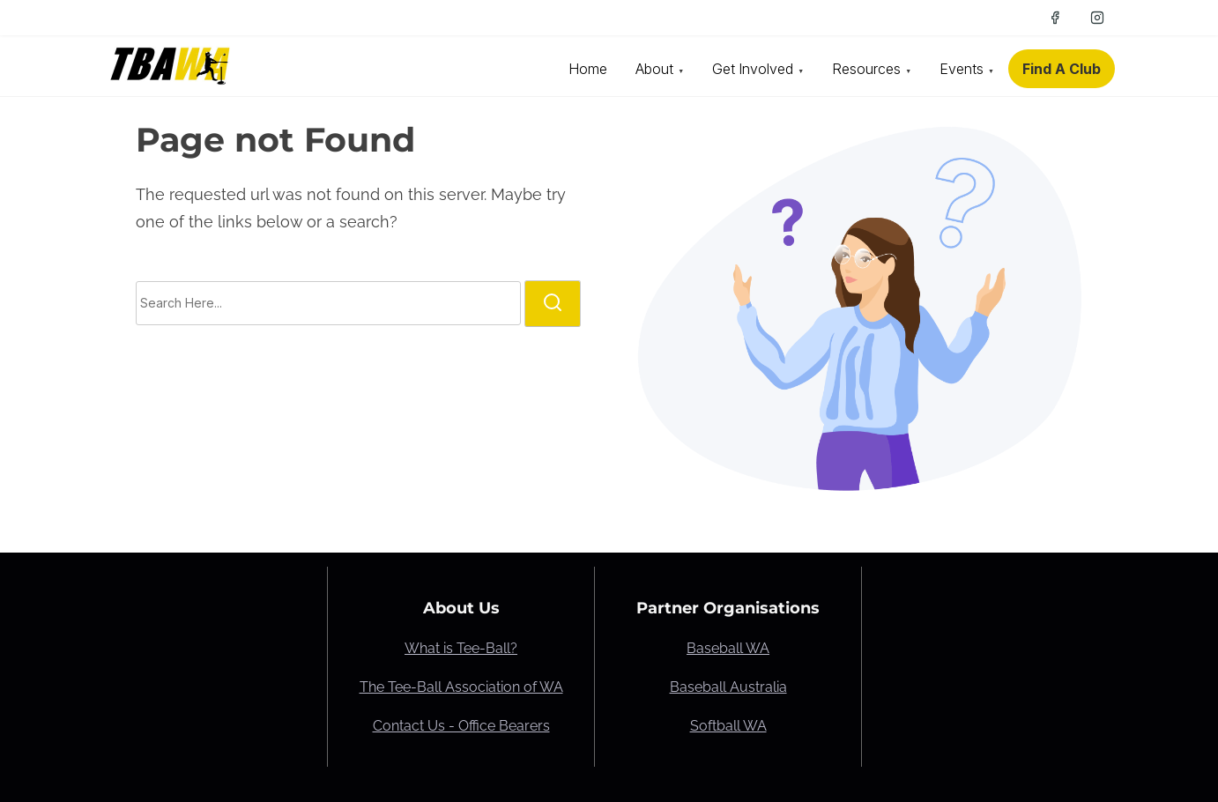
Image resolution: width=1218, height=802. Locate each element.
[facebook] (1055, 18)
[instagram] (1097, 18)
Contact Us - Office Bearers (461, 725)
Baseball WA (728, 648)
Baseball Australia (728, 687)
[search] (552, 303)
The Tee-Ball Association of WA (461, 687)
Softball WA (728, 725)
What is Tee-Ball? (461, 648)
